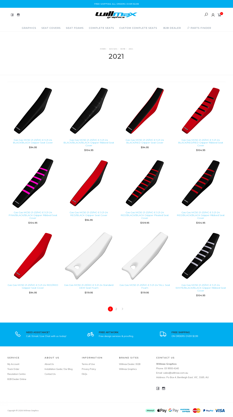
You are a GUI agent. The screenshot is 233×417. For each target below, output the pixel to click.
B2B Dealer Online (16, 379)
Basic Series (19, 403)
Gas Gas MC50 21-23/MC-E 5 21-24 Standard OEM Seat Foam (88, 289)
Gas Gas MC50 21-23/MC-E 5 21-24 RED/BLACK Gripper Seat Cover (89, 217)
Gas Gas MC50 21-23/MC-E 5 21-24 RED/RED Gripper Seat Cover (33, 289)
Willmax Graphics (128, 369)
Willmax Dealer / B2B (129, 364)
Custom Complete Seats (138, 27)
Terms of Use (88, 364)
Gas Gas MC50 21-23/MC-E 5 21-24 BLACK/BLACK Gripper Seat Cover (33, 141)
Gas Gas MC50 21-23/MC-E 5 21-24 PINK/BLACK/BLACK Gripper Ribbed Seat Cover (33, 218)
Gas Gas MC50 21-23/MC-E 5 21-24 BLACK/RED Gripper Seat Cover (145, 141)
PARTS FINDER (199, 27)
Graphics (29, 27)
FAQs (84, 374)
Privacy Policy (89, 369)
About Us (49, 364)
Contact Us (50, 374)
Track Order (13, 369)
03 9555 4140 (171, 368)
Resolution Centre (16, 374)
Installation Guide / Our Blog (59, 369)
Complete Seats (101, 27)
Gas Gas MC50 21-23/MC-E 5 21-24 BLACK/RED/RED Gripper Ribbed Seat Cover (200, 142)
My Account (13, 364)
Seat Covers (51, 27)
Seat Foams (75, 27)
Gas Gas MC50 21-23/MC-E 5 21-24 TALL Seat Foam (144, 289)
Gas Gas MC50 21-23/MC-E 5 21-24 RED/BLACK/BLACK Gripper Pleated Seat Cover (145, 218)
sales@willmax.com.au (175, 372)
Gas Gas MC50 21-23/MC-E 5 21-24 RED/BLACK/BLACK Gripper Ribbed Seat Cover (201, 218)
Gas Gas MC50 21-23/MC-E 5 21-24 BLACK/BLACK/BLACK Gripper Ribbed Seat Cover (88, 142)
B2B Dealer (172, 27)
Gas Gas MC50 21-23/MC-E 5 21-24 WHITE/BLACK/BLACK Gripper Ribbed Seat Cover (200, 290)
